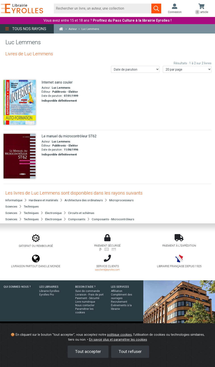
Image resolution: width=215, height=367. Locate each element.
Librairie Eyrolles (49, 291)
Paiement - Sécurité (87, 298)
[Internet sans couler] (21, 102)
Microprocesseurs (121, 200)
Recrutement (119, 301)
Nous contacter (84, 305)
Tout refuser (130, 351)
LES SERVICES (120, 286)
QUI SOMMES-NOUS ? (17, 286)
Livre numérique (85, 301)
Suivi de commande (87, 291)
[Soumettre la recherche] (156, 8)
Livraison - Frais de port (89, 294)
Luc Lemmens (61, 87)
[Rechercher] (103, 8)
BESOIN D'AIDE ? (85, 286)
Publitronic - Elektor (65, 91)
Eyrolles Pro (46, 294)
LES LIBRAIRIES (48, 286)
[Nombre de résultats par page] (187, 69)
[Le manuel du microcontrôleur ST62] (21, 156)
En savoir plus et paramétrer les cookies (118, 340)
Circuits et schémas (81, 213)
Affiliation (116, 291)
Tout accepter (88, 351)
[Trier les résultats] (135, 69)
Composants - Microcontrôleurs (113, 219)
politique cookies (119, 335)
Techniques (31, 206)
